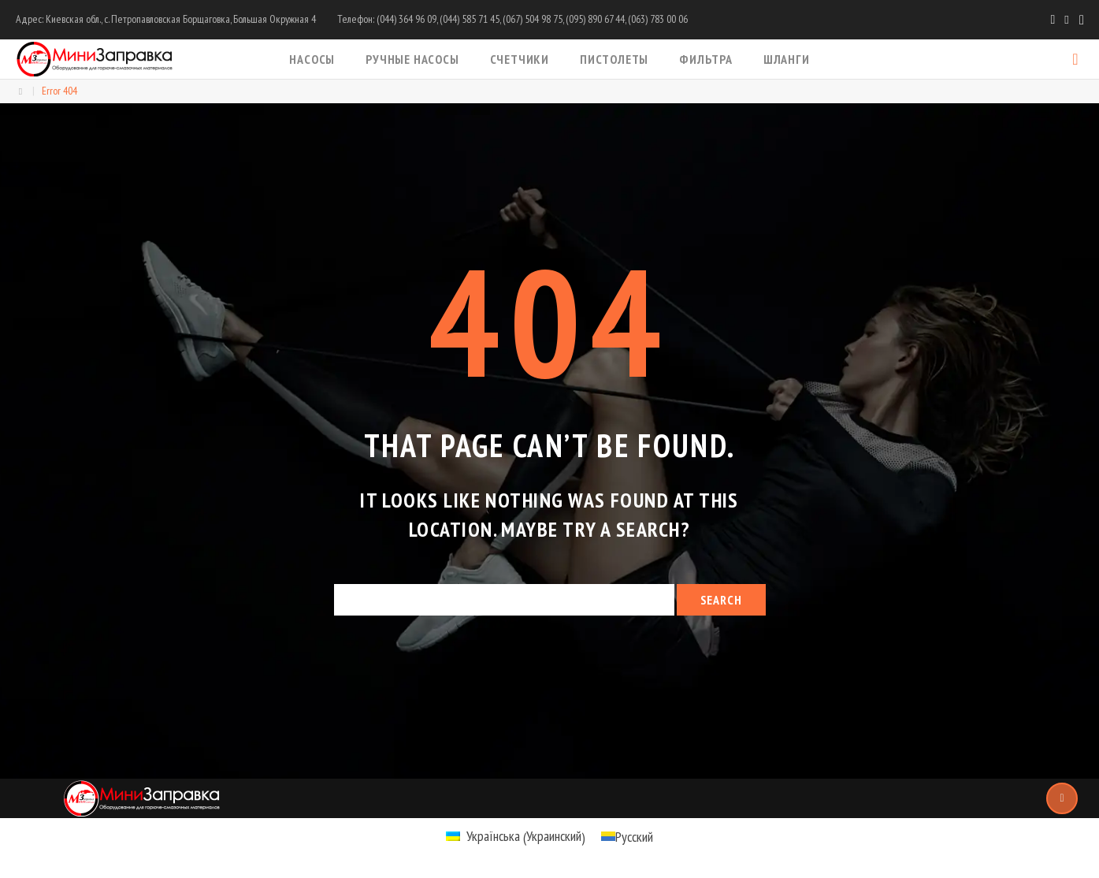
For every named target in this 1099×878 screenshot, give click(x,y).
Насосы (312, 59)
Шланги (786, 59)
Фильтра (706, 59)
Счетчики (519, 59)
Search (721, 600)
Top (1062, 798)
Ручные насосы (412, 59)
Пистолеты (614, 59)
